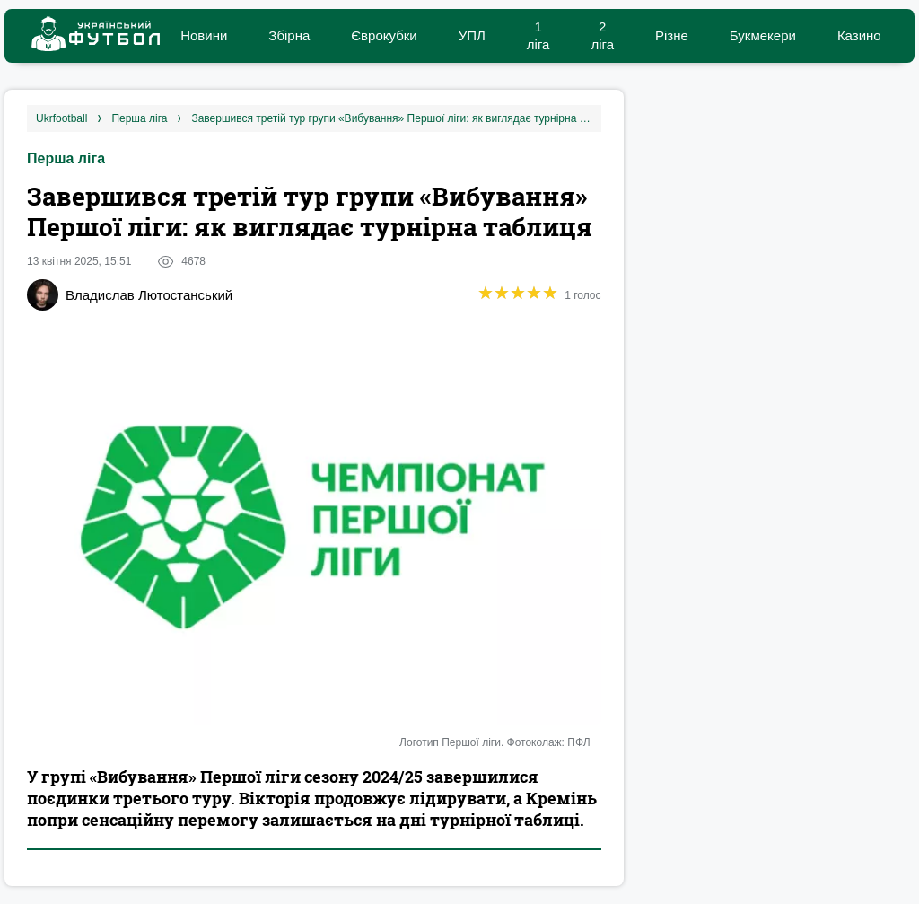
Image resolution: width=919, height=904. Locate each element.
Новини (203, 35)
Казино (859, 35)
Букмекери (763, 35)
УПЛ (472, 35)
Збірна (289, 35)
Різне (671, 35)
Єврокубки (383, 35)
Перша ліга (66, 158)
